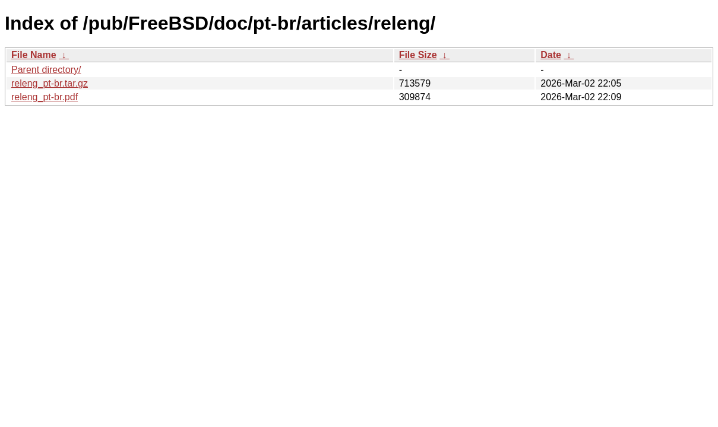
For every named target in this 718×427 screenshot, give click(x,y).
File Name (33, 55)
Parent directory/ (46, 70)
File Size (418, 55)
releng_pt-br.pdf (44, 97)
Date (550, 55)
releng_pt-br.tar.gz (49, 83)
